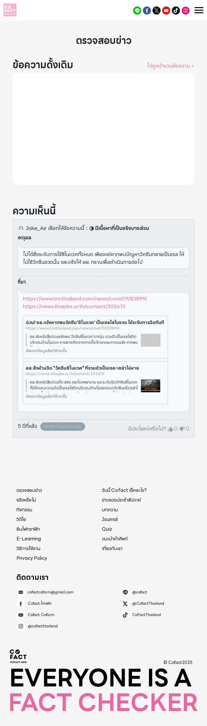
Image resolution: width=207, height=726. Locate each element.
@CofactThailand (157, 10)
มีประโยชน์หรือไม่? (147, 429)
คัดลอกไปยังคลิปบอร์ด (63, 426)
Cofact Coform (166, 10)
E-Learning (28, 539)
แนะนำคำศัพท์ (115, 539)
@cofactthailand (186, 10)
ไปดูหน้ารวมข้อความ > (170, 66)
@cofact (137, 10)
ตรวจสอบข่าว (29, 490)
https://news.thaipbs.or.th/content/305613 (74, 306)
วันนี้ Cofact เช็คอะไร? (124, 490)
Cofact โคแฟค (147, 10)
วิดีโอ (21, 519)
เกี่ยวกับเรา (112, 548)
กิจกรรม (24, 510)
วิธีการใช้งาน (28, 548)
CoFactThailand (176, 10)
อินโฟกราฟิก (28, 529)
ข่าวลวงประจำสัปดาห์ (121, 500)
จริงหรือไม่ (26, 500)
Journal (110, 519)
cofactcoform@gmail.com (51, 592)
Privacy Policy (31, 558)
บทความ (110, 510)
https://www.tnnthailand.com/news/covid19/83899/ (85, 299)
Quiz (107, 529)
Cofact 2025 (18, 656)
